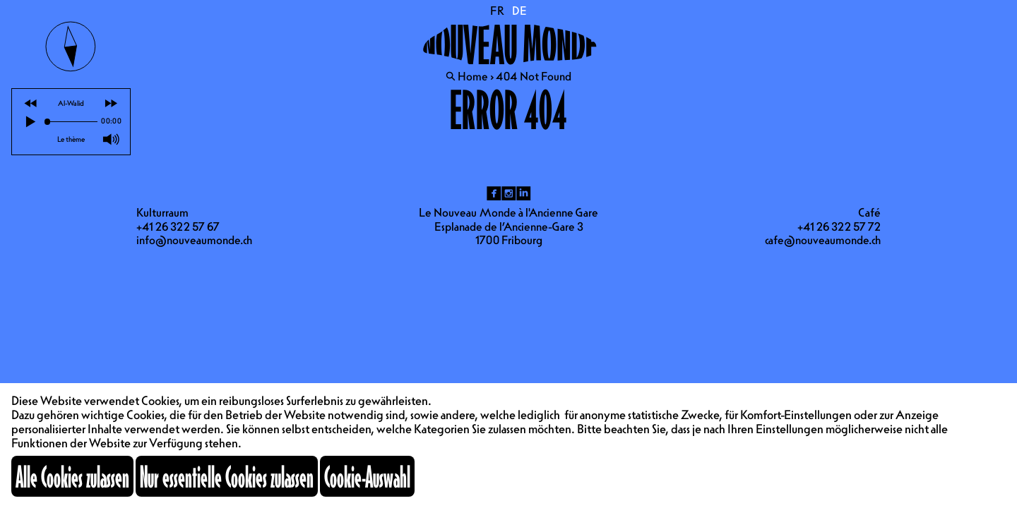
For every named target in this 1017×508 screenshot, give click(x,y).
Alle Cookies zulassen (72, 476)
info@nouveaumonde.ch (194, 240)
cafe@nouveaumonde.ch (823, 240)
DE (519, 10)
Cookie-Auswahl (367, 476)
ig (508, 193)
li (523, 193)
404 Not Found (533, 76)
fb (494, 193)
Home (473, 76)
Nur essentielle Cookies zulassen (227, 476)
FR (497, 10)
